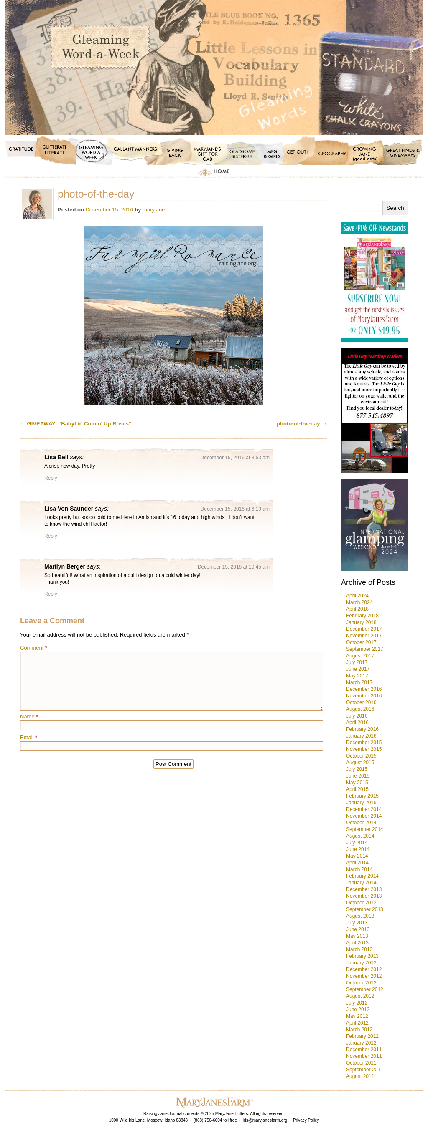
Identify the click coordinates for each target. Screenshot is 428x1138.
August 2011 (360, 1076)
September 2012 (364, 989)
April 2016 (357, 722)
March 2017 (359, 682)
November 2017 (364, 636)
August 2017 (360, 656)
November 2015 (364, 749)
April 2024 (357, 596)
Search (395, 208)
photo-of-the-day (302, 423)
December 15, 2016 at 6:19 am (235, 509)
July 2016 (356, 716)
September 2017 (364, 649)
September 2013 (364, 909)
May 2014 (357, 856)
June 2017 (357, 669)
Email (28, 737)
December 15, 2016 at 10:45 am (234, 567)
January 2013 (361, 963)
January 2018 (361, 622)
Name (29, 716)
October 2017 (361, 642)
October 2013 (361, 903)
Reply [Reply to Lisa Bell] (50, 478)
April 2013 (357, 943)
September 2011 (364, 1070)
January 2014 (361, 883)
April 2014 (357, 863)
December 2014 (364, 809)
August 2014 (360, 836)
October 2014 (361, 823)
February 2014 (362, 876)
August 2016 (360, 709)
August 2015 (360, 762)
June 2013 (357, 929)
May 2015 (357, 783)
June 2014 (357, 849)
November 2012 (364, 976)
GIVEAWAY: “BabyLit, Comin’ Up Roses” (76, 423)
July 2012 (356, 1003)
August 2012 (360, 996)
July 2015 (356, 769)
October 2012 (361, 983)
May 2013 (357, 936)
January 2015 (361, 803)
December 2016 (364, 689)
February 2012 (362, 1036)
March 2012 (359, 1029)
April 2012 (357, 1023)
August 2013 (360, 916)
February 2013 (362, 956)
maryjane (154, 209)
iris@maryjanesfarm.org (265, 1120)
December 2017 (364, 629)
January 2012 (361, 1043)
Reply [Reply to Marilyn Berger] (50, 594)
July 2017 (356, 662)
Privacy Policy (306, 1120)
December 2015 (364, 742)
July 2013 (356, 923)
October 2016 (361, 702)
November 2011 (364, 1056)
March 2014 (359, 869)
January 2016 (361, 736)
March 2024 (359, 602)
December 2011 (364, 1049)
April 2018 (357, 609)
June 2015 (357, 776)
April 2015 (357, 789)
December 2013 (364, 889)
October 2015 (361, 756)
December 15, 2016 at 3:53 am (235, 458)
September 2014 (364, 829)
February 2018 (362, 616)
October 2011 (361, 1063)
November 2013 (364, 896)
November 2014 (364, 816)
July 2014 (356, 843)
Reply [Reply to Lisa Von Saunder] (50, 536)
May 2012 (357, 1016)
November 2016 (364, 696)
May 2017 (357, 676)
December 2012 (364, 969)
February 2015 (362, 796)
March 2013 (359, 949)
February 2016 (362, 729)
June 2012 (357, 1009)
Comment (33, 648)
